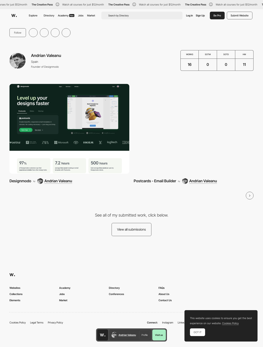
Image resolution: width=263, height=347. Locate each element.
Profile (145, 334)
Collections (15, 294)
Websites (14, 287)
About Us (164, 294)
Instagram (167, 322)
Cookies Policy (17, 322)
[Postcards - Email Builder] (194, 129)
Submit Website (240, 15)
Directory (49, 15)
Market (91, 15)
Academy (66, 15)
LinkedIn (182, 322)
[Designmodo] (69, 129)
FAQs (162, 287)
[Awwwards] (14, 15)
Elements (14, 300)
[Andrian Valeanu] (54, 181)
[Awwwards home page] (102, 334)
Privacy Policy (55, 322)
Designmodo (20, 181)
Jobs (80, 15)
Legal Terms (36, 322)
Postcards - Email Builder (155, 181)
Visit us (159, 334)
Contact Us (165, 300)
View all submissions (131, 229)
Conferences (116, 294)
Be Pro (217, 15)
